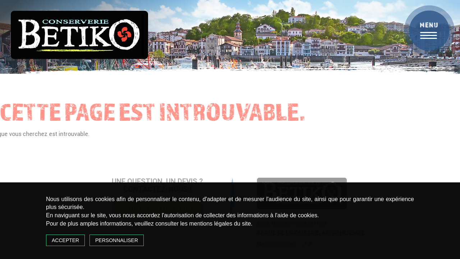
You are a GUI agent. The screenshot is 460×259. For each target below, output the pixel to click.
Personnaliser (116, 240)
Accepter (65, 240)
